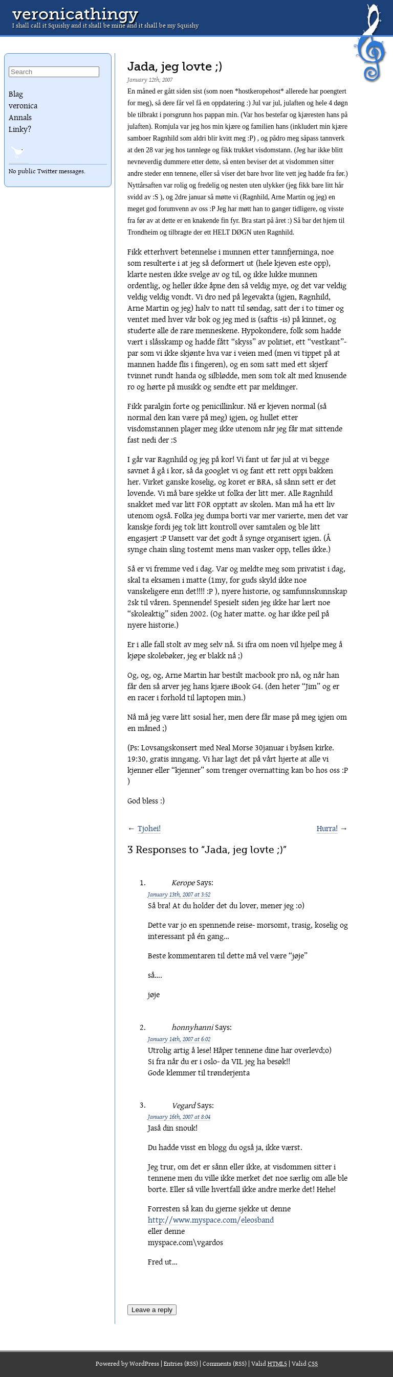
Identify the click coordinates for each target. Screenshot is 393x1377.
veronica (23, 105)
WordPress (144, 1364)
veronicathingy (75, 14)
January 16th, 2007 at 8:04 (179, 1116)
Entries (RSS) (181, 1364)
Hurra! (327, 828)
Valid (269, 1364)
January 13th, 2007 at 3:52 (179, 894)
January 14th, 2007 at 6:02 (179, 1039)
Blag (16, 94)
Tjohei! (149, 828)
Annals (20, 117)
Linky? (20, 129)
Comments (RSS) (225, 1364)
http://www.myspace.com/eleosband (211, 1220)
